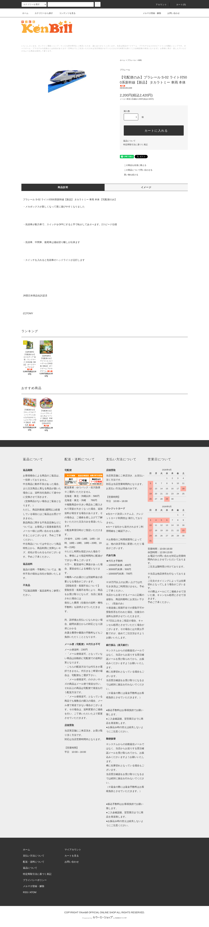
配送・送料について (33, 861)
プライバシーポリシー (35, 880)
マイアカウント (73, 849)
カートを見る (72, 855)
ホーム (25, 13)
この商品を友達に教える (133, 165)
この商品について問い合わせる (136, 170)
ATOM (33, 892)
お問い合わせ (171, 13)
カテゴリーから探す (42, 13)
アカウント (159, 4)
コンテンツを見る (65, 13)
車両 (140, 60)
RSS (25, 892)
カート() (179, 4)
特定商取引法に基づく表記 (135, 144)
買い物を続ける (129, 175)
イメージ (146, 187)
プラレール (131, 60)
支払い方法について (33, 855)
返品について (129, 141)
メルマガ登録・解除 (150, 13)
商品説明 (63, 187)
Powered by (104, 918)
